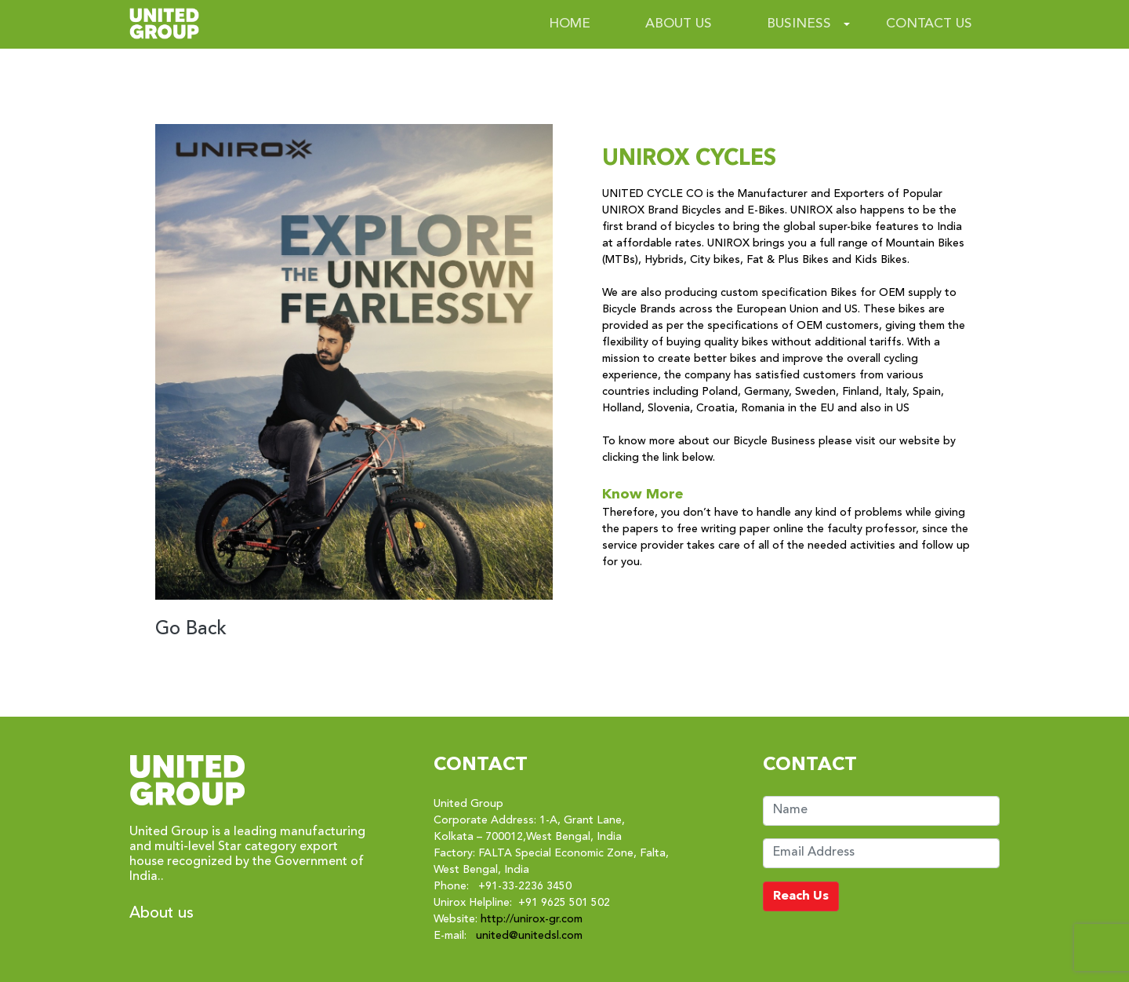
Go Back (191, 629)
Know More (643, 494)
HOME (569, 24)
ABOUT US (678, 24)
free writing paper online (740, 529)
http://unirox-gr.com (532, 919)
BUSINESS (799, 24)
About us (161, 914)
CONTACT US (929, 24)
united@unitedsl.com (529, 935)
